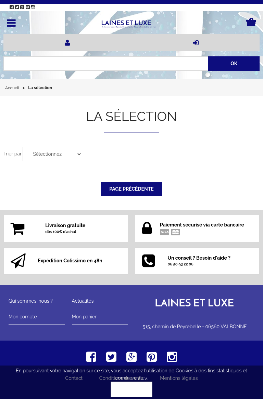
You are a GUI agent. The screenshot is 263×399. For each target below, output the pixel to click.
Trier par (12, 153)
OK (131, 389)
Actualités (83, 301)
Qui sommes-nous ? (31, 301)
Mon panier (84, 316)
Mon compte (23, 316)
